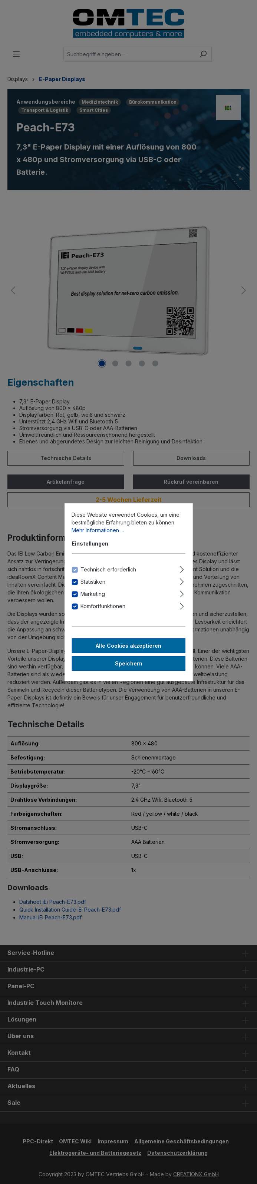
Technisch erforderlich (108, 569)
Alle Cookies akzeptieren (128, 645)
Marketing (92, 593)
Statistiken (92, 581)
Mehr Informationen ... (98, 530)
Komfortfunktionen (102, 606)
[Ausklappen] (181, 568)
